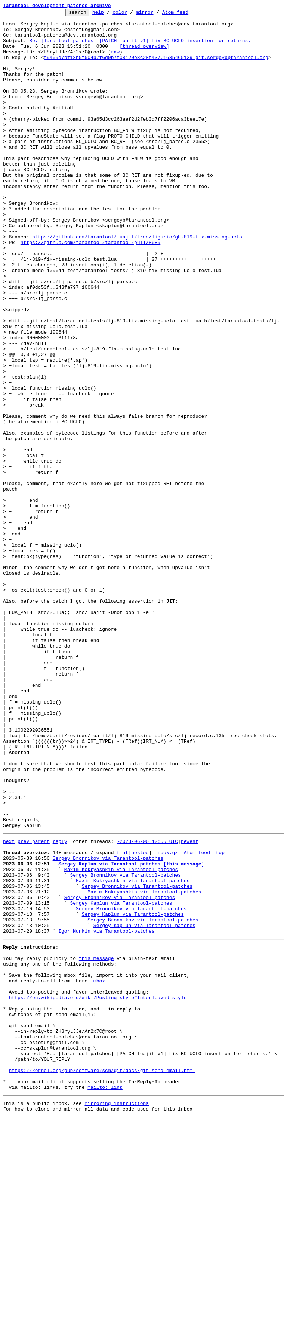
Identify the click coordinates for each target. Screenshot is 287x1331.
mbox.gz (167, 1019)
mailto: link (105, 1299)
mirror (156, 14)
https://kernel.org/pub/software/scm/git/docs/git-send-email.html (102, 1278)
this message (96, 1144)
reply (60, 1006)
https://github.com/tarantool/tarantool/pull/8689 (90, 289)
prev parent (34, 1006)
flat (122, 1019)
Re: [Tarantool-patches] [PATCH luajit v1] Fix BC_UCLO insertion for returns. (140, 47)
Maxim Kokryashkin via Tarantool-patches (121, 1039)
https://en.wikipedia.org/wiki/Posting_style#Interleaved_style (98, 1191)
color (131, 14)
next (9, 1006)
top (220, 1019)
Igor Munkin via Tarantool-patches (106, 1113)
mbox (99, 1171)
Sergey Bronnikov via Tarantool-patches (108, 1026)
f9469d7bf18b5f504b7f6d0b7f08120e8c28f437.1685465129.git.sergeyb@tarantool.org (156, 67)
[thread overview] (144, 53)
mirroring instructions (116, 1316)
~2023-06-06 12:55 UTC (147, 1006)
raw (115, 60)
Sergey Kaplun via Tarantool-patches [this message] (131, 1032)
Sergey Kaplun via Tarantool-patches (121, 1080)
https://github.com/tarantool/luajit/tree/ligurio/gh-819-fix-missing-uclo (137, 282)
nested (140, 1019)
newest (189, 1006)
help (109, 14)
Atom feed (187, 14)
